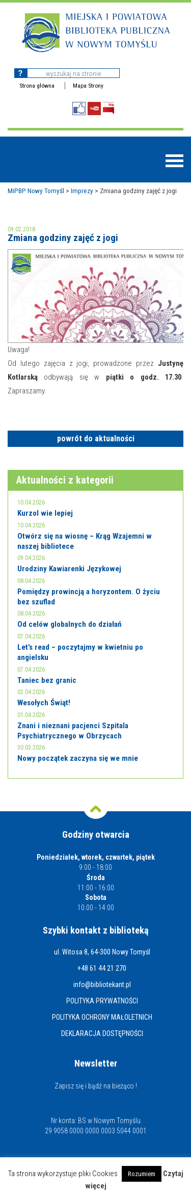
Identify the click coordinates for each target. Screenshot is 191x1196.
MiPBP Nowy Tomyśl (36, 191)
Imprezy (82, 191)
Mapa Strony (88, 85)
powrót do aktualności (95, 438)
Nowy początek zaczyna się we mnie (77, 758)
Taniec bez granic (46, 680)
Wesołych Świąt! (43, 702)
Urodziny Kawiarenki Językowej (69, 568)
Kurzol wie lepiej (45, 513)
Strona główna (36, 85)
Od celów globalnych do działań (69, 624)
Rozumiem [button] (141, 1174)
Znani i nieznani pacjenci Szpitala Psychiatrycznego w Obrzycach (72, 730)
